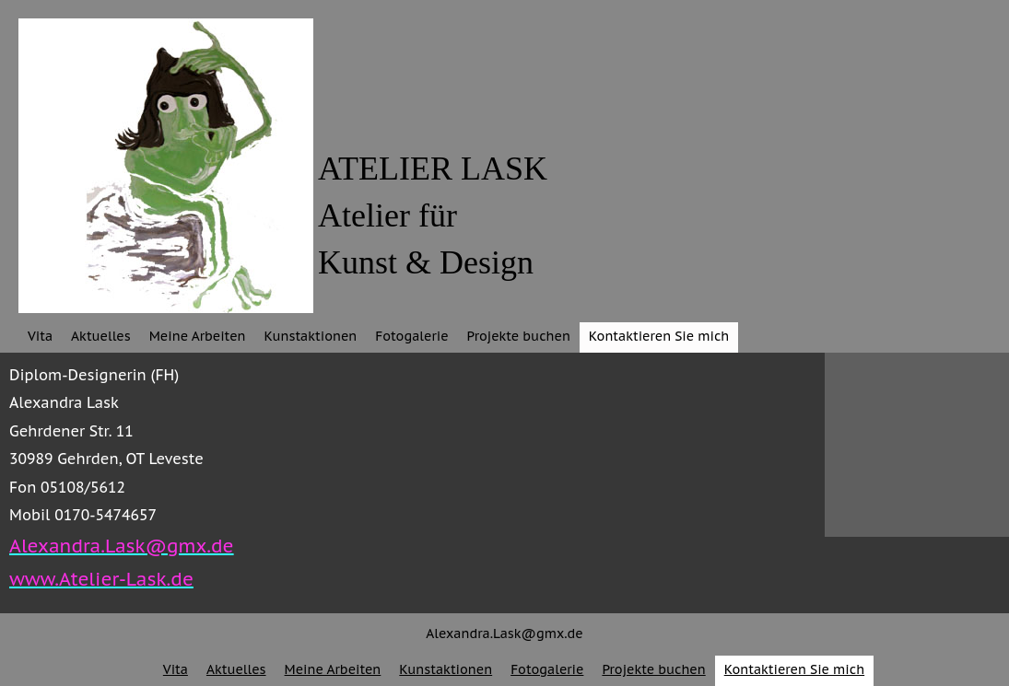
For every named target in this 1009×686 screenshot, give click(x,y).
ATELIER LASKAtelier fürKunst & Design (432, 215)
